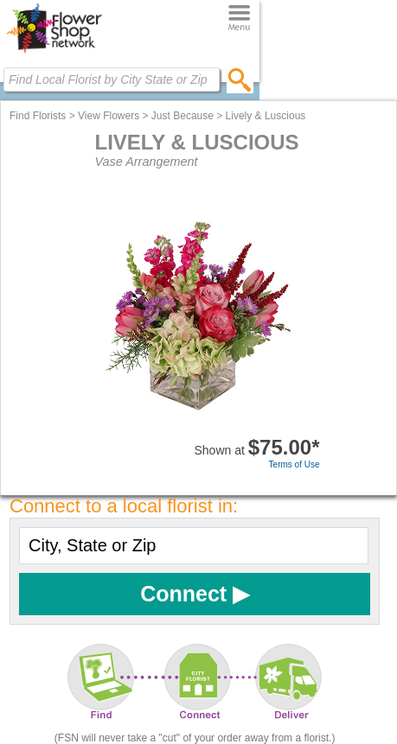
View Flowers (108, 116)
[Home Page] (54, 53)
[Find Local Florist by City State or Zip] (111, 79)
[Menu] (239, 18)
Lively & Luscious (266, 116)
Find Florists (38, 116)
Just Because (182, 116)
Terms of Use (294, 464)
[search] (240, 79)
